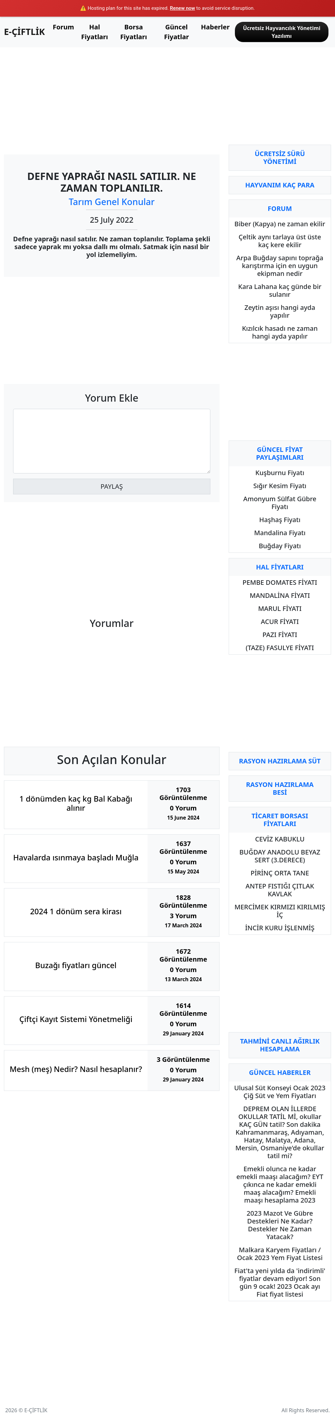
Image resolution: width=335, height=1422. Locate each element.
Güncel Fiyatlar (176, 32)
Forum (63, 27)
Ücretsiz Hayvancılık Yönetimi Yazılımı (282, 32)
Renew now (182, 8)
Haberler (215, 27)
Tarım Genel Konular (112, 202)
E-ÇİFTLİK (24, 31)
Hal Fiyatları (94, 32)
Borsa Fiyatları (133, 32)
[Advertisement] (112, 98)
